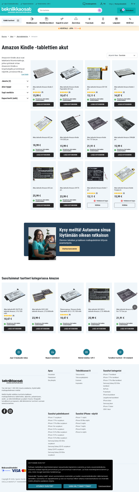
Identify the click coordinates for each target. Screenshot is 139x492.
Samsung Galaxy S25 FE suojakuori (59, 446)
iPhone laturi (107, 400)
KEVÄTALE (129, 20)
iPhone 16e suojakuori (55, 426)
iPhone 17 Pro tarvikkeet (111, 377)
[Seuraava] (134, 307)
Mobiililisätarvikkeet (47, 20)
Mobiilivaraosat (31, 20)
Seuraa (97, 205)
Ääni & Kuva (76, 20)
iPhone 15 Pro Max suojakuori (57, 438)
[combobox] (70, 10)
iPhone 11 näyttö (81, 417)
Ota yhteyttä (52, 380)
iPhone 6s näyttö (81, 432)
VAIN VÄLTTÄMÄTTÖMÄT (80, 486)
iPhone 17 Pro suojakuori (56, 420)
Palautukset (52, 377)
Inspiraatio (79, 383)
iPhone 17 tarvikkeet (109, 374)
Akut (103, 20)
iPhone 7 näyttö (81, 426)
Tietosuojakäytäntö (82, 377)
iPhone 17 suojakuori (55, 417)
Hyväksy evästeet (44, 486)
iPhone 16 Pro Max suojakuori (57, 432)
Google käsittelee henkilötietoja (49, 472)
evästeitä (81, 467)
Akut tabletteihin (22, 36)
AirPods (105, 389)
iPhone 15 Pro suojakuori (56, 435)
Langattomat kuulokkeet (111, 398)
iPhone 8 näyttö (81, 429)
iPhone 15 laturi (108, 406)
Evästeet (78, 380)
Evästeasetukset (105, 486)
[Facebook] (4, 411)
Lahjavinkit (116, 20)
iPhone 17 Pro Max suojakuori (57, 423)
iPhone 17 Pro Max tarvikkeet (112, 380)
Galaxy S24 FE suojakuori (56, 449)
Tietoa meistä (80, 374)
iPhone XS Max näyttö (83, 420)
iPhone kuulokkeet (109, 395)
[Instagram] (10, 411)
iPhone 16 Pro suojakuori (56, 429)
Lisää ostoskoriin (43, 104)
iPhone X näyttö (81, 423)
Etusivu (4, 36)
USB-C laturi (107, 409)
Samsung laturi (108, 403)
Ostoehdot (51, 374)
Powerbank (89, 20)
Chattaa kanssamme (69, 249)
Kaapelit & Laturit (62, 20)
